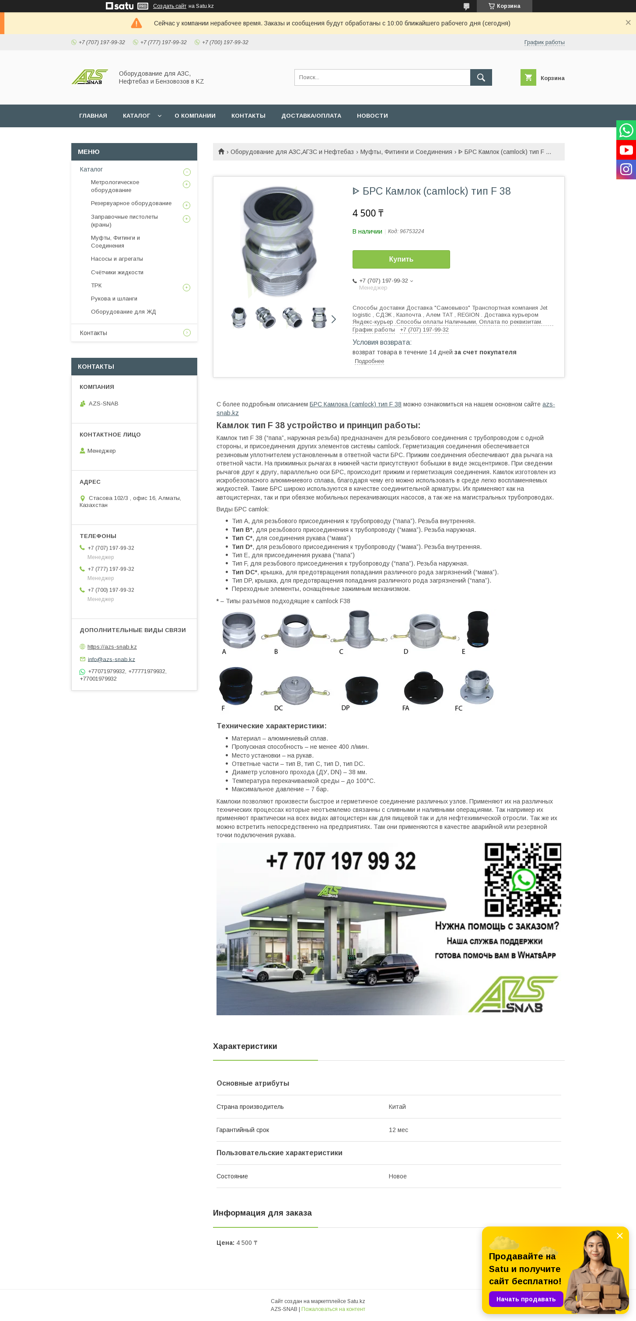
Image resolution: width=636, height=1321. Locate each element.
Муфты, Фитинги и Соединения (406, 151)
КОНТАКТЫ (248, 115)
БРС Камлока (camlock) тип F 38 (356, 404)
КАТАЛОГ (136, 115)
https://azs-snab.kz (112, 646)
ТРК (96, 285)
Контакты (93, 332)
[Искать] (481, 77)
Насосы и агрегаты (117, 258)
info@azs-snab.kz (111, 659)
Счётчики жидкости (117, 272)
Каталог (91, 169)
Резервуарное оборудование (131, 203)
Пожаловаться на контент (333, 1309)
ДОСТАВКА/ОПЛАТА (311, 115)
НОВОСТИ (372, 115)
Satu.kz (356, 1301)
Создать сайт (169, 6)
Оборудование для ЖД (123, 311)
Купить (401, 259)
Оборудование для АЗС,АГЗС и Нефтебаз (292, 151)
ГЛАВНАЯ (93, 115)
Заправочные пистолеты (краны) (124, 220)
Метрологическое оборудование (115, 186)
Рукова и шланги (114, 298)
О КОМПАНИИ (195, 115)
